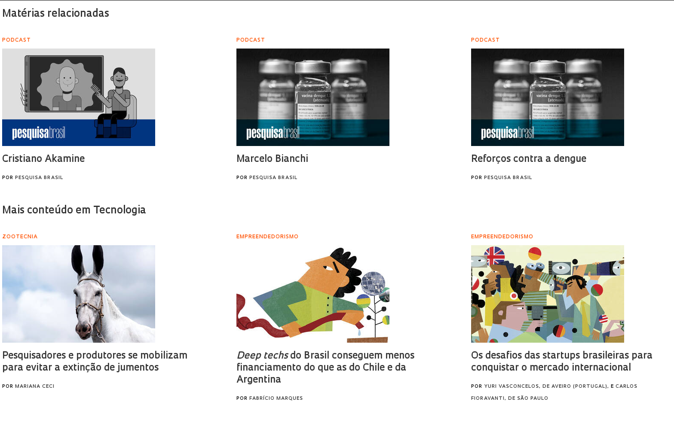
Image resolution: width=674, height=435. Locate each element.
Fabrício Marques (276, 398)
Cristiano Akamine (43, 159)
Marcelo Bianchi (272, 159)
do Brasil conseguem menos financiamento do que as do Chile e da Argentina (325, 368)
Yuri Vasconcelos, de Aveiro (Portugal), (546, 386)
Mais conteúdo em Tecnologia (74, 211)
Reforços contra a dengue (528, 159)
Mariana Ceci (35, 386)
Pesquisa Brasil (39, 178)
